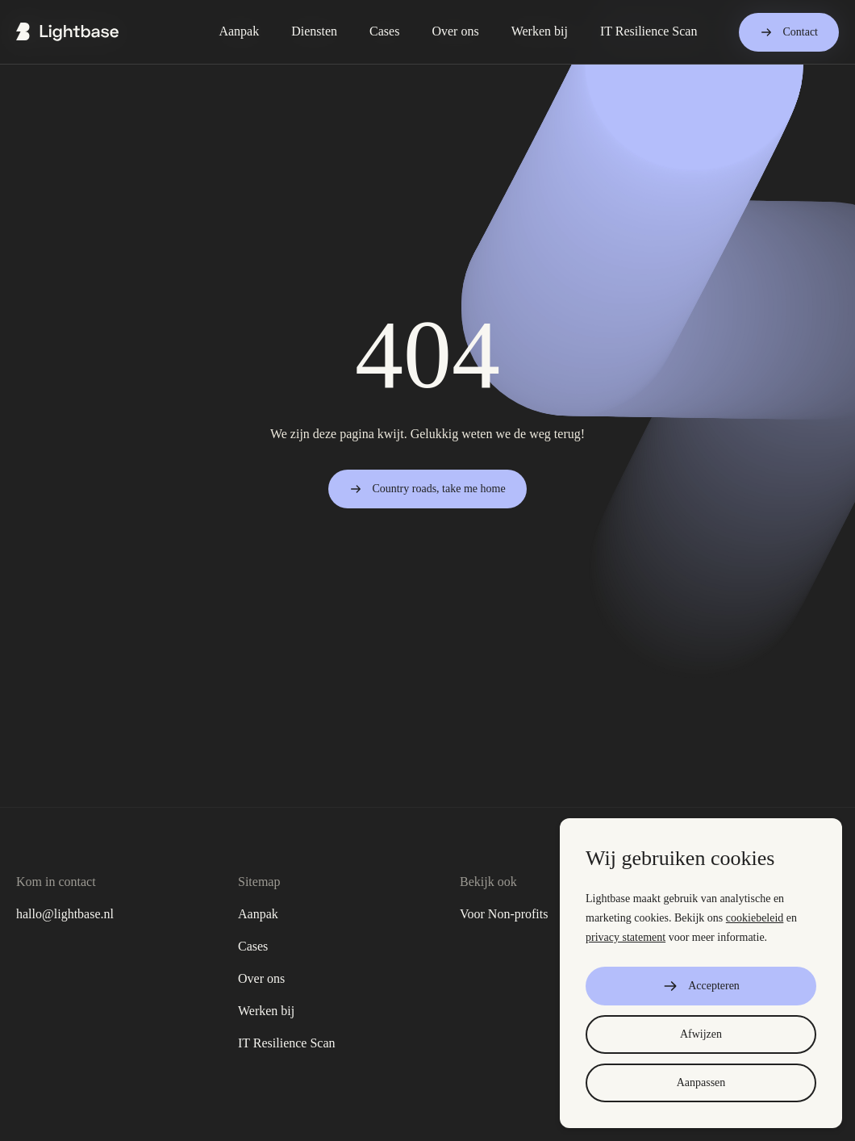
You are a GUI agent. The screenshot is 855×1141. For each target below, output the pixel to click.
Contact (789, 32)
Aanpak (258, 914)
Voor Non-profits (504, 914)
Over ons (261, 978)
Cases (253, 946)
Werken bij (266, 1011)
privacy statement (625, 937)
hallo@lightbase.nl (65, 914)
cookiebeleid (755, 918)
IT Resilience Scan (287, 1043)
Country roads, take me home (427, 489)
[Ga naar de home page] (67, 32)
